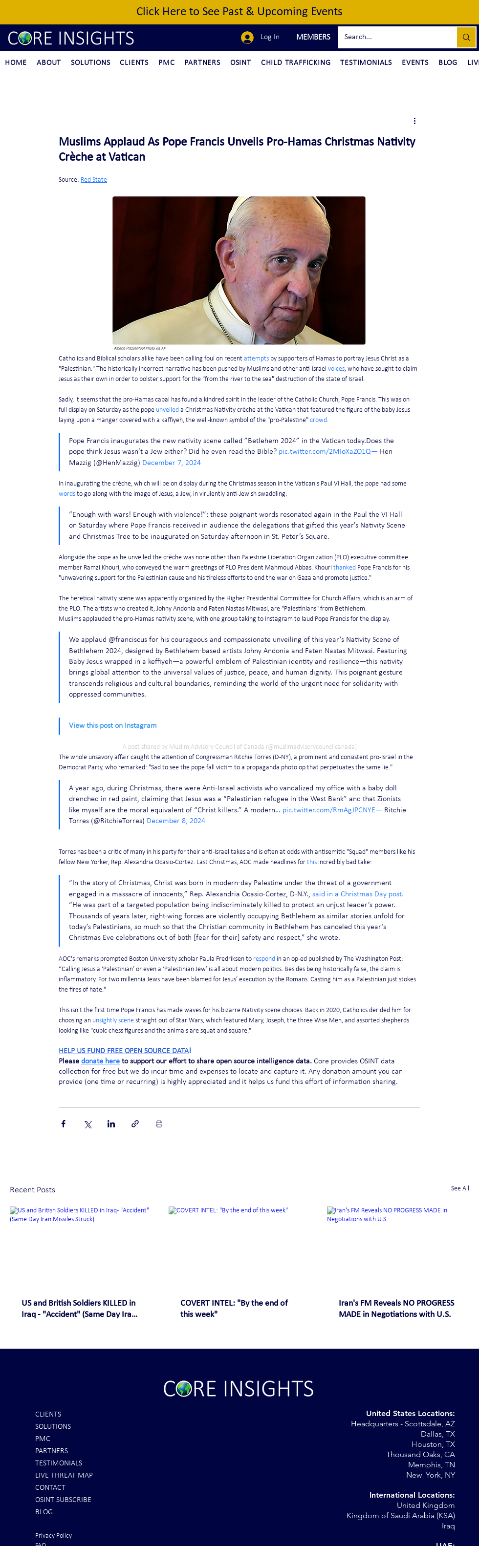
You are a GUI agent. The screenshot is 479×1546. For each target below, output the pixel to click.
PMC (42, 1439)
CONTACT (50, 1488)
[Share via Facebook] (63, 1123)
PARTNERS (51, 1451)
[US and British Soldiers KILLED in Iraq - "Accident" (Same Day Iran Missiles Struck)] (81, 1246)
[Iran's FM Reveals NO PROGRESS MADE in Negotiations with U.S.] (398, 1246)
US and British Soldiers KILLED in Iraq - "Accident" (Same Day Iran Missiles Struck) (79, 1309)
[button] (312, 37)
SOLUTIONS (53, 1427)
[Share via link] (135, 1123)
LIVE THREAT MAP (64, 1476)
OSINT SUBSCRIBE (63, 1500)
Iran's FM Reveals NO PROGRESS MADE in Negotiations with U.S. (396, 1309)
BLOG (44, 1512)
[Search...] (390, 37)
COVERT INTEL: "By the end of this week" (234, 1309)
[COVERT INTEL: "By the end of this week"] (240, 1247)
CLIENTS (48, 1415)
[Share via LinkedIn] (111, 1123)
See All (460, 1188)
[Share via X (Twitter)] (87, 1123)
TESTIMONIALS (58, 1463)
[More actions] (414, 120)
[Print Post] (159, 1123)
